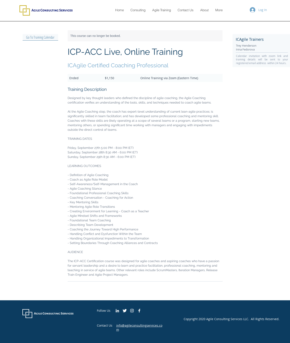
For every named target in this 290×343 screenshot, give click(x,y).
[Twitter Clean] (124, 310)
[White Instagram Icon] (132, 310)
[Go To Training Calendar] (40, 37)
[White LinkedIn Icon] (117, 310)
